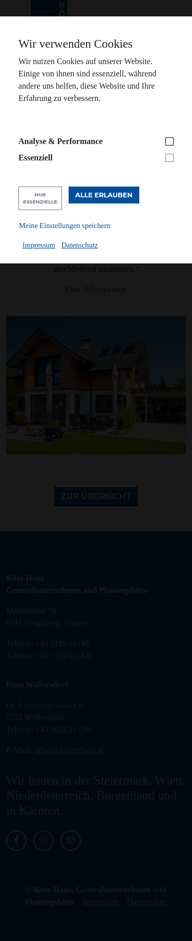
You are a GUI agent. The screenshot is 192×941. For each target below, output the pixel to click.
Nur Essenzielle (40, 198)
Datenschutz (79, 245)
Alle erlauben (104, 195)
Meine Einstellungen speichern (64, 225)
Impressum (39, 245)
